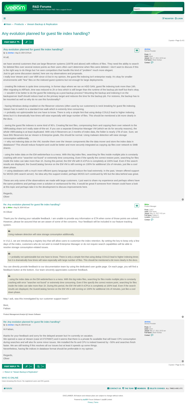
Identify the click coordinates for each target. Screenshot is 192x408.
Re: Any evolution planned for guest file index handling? (31, 204)
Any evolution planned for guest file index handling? (46, 33)
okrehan (148, 49)
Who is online (10, 378)
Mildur (147, 204)
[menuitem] (179, 18)
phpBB (85, 399)
